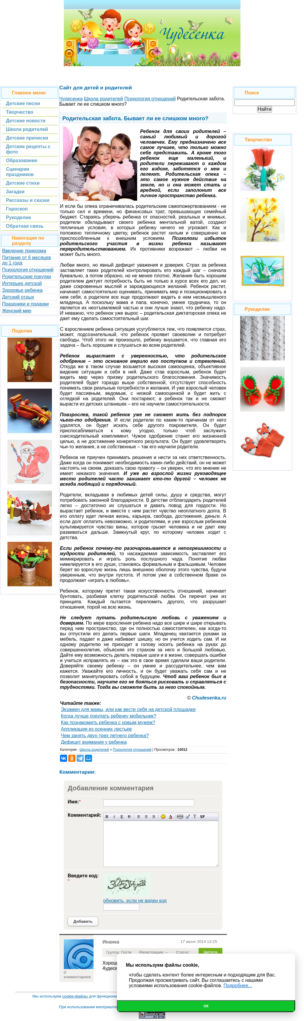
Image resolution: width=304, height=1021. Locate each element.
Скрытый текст (180, 816)
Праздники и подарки (25, 303)
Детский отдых (18, 297)
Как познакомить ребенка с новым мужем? (108, 722)
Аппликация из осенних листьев (96, 729)
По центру (146, 816)
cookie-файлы (75, 996)
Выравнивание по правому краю (153, 816)
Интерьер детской (22, 283)
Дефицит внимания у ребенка (94, 742)
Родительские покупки (26, 276)
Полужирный (107, 816)
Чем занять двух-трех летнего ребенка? (105, 735)
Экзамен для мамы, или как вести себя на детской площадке (128, 709)
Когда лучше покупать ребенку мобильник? (108, 715)
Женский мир (16, 310)
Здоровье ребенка (22, 290)
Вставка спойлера (202, 816)
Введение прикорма (24, 250)
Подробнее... (238, 985)
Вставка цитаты (187, 816)
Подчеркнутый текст (121, 816)
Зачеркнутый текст (129, 816)
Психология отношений (27, 269)
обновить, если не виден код (135, 900)
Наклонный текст (114, 816)
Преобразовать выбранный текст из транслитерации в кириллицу (194, 816)
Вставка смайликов (163, 816)
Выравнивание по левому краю (138, 816)
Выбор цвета (170, 816)
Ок (206, 1006)
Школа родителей (94, 750)
